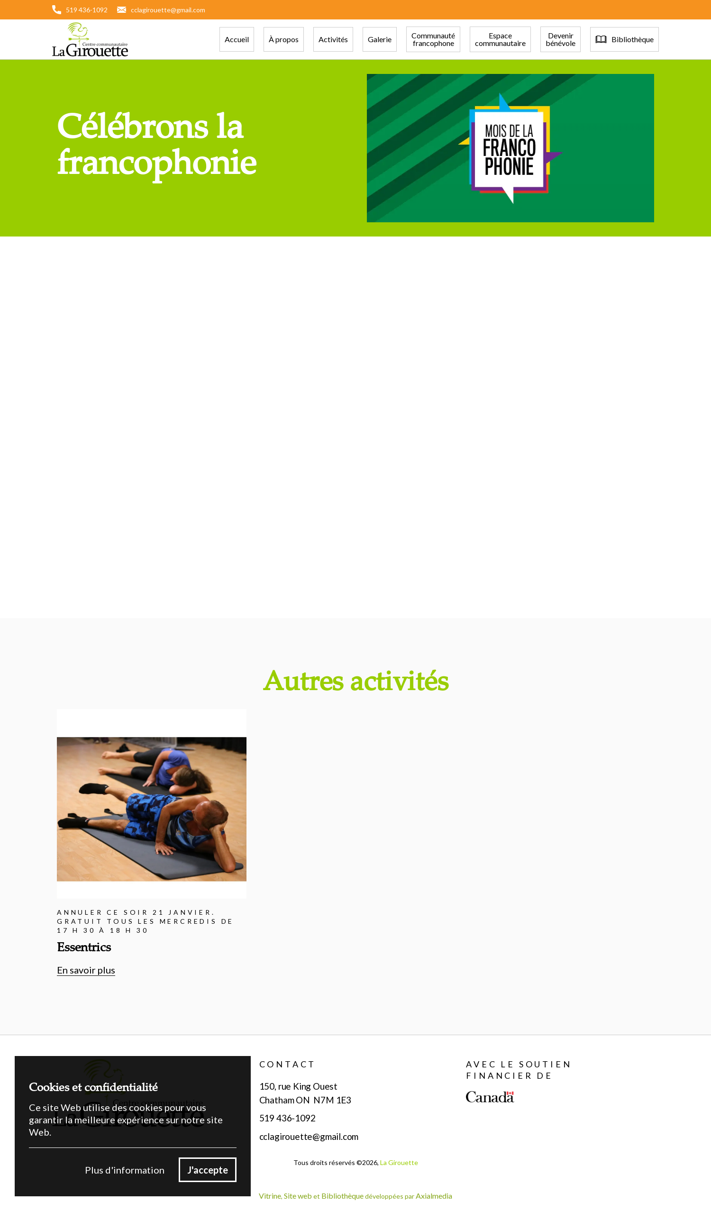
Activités (333, 39)
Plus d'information (124, 1169)
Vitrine (270, 1195)
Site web (298, 1195)
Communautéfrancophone (433, 39)
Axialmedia (434, 1195)
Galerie (380, 39)
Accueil (237, 39)
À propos (284, 39)
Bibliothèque (342, 1195)
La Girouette (399, 1162)
